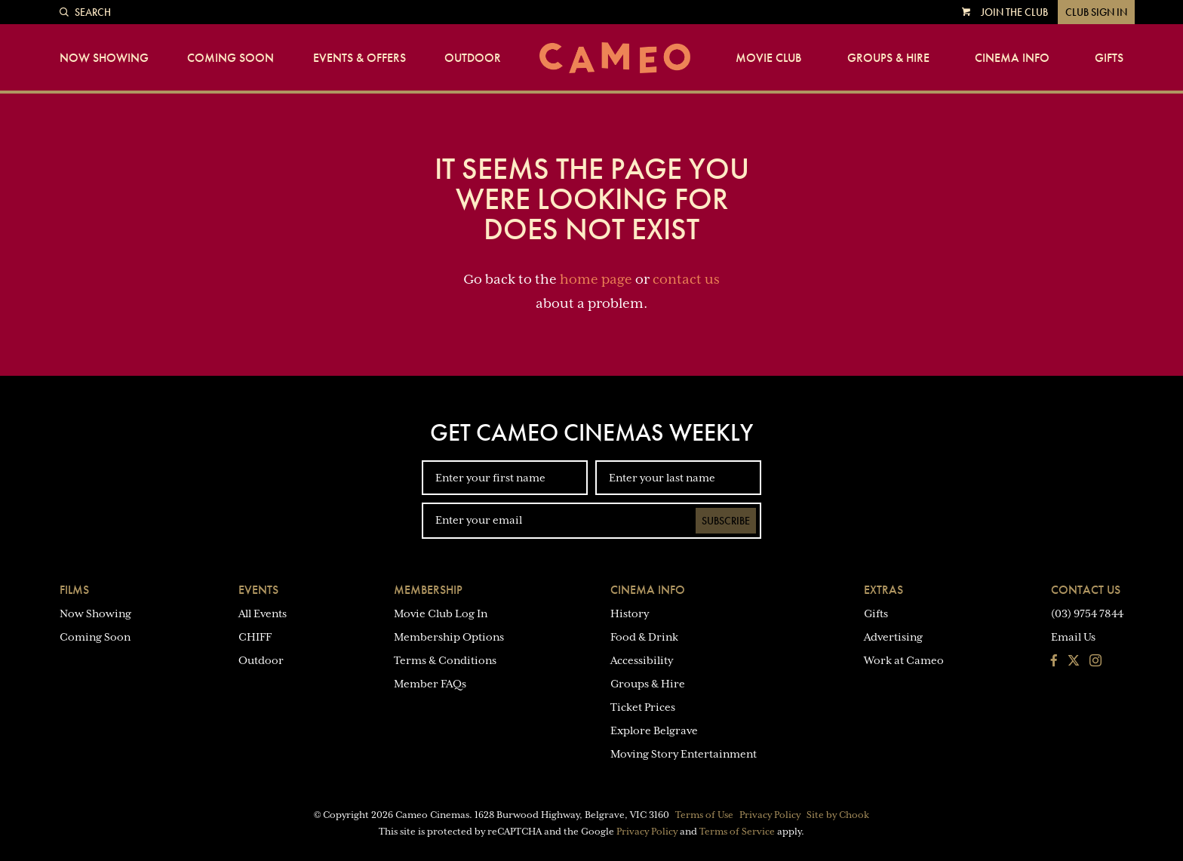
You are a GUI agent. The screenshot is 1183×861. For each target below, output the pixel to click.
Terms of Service (737, 831)
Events (258, 590)
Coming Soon (230, 58)
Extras (883, 590)
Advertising (893, 637)
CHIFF (255, 637)
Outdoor (472, 58)
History (629, 613)
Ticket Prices (642, 707)
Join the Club (1014, 12)
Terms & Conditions (445, 660)
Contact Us (1085, 590)
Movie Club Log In (440, 613)
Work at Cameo (904, 660)
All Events (262, 613)
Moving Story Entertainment (683, 754)
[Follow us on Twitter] (1074, 662)
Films (74, 590)
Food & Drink (644, 637)
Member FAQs (430, 684)
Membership (428, 590)
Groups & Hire (888, 58)
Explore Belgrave (654, 730)
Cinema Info (1012, 58)
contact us (686, 279)
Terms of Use (704, 815)
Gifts (1109, 58)
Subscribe (726, 520)
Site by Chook (838, 815)
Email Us (1073, 637)
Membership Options (449, 637)
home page (596, 279)
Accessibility (641, 660)
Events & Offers (359, 58)
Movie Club (768, 58)
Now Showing (104, 58)
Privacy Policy (769, 815)
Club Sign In (1096, 12)
